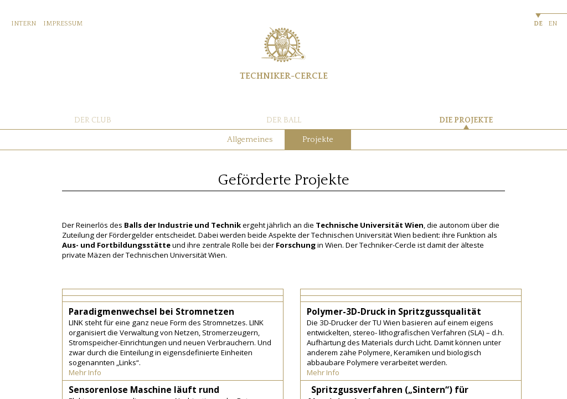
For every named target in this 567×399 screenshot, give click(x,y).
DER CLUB (92, 120)
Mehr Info (85, 372)
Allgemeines (249, 139)
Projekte (317, 139)
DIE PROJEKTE (466, 120)
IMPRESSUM (63, 23)
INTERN (23, 23)
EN (552, 23)
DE (538, 23)
